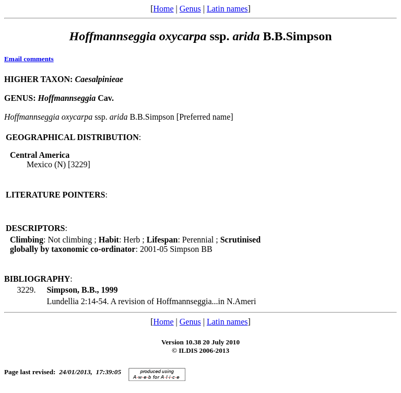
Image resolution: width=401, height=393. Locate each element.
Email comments (29, 59)
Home (163, 8)
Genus (190, 8)
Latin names (227, 8)
